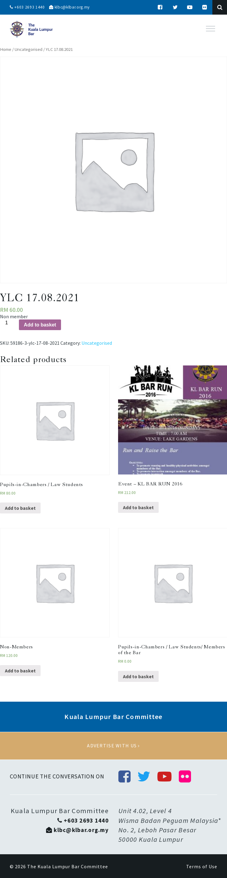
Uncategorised (28, 49)
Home (5, 49)
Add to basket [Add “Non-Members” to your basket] (20, 671)
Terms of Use (201, 867)
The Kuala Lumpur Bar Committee (67, 867)
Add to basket (40, 324)
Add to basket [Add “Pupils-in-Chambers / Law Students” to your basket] (20, 508)
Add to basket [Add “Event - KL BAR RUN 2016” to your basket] (138, 507)
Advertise (113, 746)
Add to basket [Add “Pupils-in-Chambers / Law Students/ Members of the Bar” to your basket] (138, 676)
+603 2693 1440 (27, 7)
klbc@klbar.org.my (71, 7)
